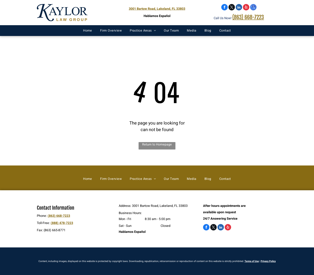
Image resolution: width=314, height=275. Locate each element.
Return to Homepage (157, 144)
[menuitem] (87, 30)
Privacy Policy (268, 261)
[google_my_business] (253, 7)
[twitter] (231, 7)
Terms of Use (252, 261)
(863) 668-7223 (248, 17)
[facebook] (224, 7)
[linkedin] (239, 7)
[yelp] (246, 7)
